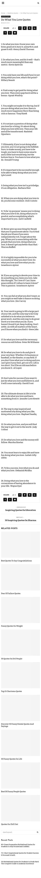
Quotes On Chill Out (9, 824)
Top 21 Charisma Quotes (11, 691)
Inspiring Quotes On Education (20, 510)
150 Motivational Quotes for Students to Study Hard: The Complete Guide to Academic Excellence (20, 863)
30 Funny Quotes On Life (11, 759)
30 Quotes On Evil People (11, 659)
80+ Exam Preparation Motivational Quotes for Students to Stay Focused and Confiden (18, 846)
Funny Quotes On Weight (12, 626)
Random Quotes (6, 16)
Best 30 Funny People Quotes (13, 791)
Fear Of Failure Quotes (10, 593)
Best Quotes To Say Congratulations (16, 561)
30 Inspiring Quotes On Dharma (20, 520)
